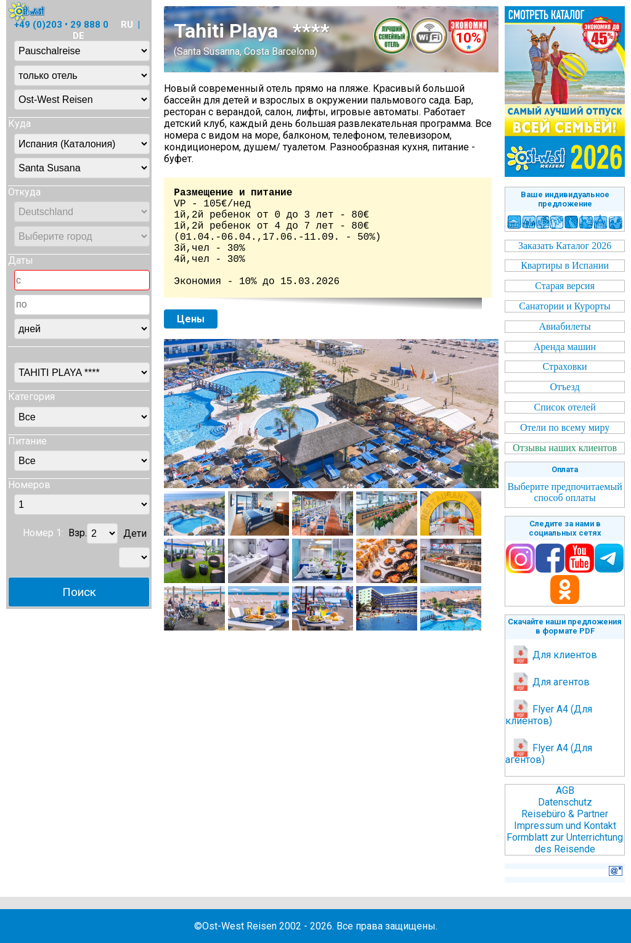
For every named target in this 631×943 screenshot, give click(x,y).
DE (78, 35)
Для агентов (550, 682)
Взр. (77, 533)
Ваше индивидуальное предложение (565, 199)
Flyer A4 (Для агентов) (548, 753)
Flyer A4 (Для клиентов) (548, 715)
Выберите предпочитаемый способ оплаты (564, 492)
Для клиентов (554, 655)
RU (127, 24)
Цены (191, 319)
